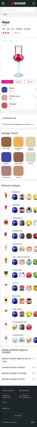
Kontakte (24, 391)
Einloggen (18, 416)
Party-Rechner (8, 391)
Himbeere (21, 105)
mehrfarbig (19, 29)
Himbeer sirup (21, 97)
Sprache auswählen (25, 397)
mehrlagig (27, 29)
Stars (4, 403)
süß (8, 29)
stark (3, 29)
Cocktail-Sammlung (6, 397)
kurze (12, 29)
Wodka (21, 89)
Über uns (5, 408)
